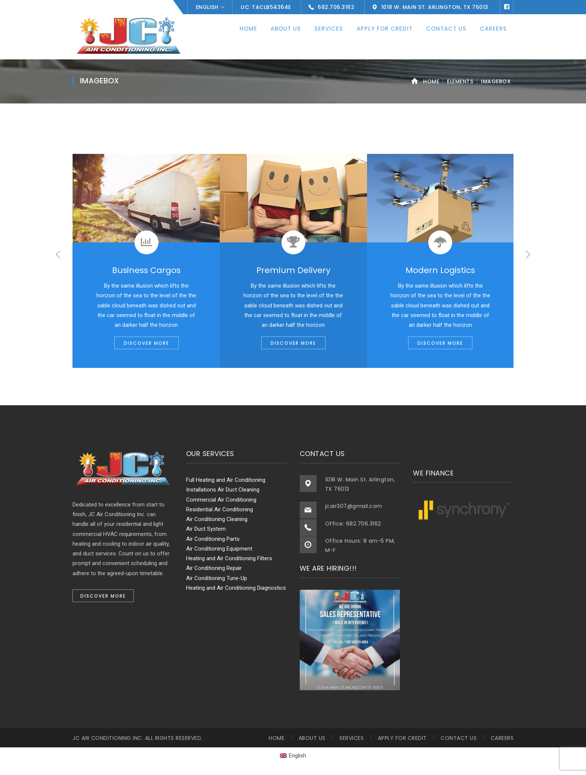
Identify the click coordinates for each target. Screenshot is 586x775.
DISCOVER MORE (146, 343)
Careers (502, 738)
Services (351, 738)
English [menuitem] (297, 755)
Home (431, 81)
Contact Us (458, 738)
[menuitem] (293, 756)
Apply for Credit (402, 738)
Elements (460, 81)
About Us (312, 738)
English (207, 7)
